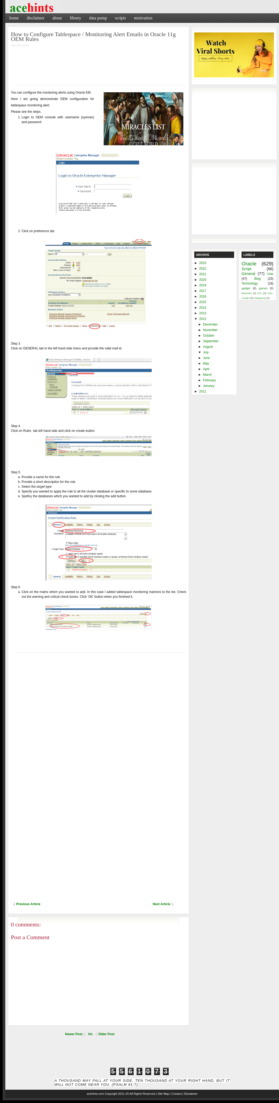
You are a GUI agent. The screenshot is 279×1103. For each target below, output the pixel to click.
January (208, 386)
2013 (202, 313)
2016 (202, 296)
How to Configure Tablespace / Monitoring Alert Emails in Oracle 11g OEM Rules (93, 36)
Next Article (161, 904)
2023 (202, 263)
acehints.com (95, 1093)
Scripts (120, 18)
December (210, 324)
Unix (270, 274)
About (57, 18)
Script (246, 269)
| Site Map (162, 1093)
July (206, 352)
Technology (250, 283)
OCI (259, 293)
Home (14, 18)
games (263, 288)
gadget (246, 288)
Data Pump (98, 18)
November (210, 330)
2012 (202, 319)
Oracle (249, 263)
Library (75, 18)
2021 (202, 274)
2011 (202, 391)
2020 (202, 280)
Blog (257, 279)
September (211, 341)
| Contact (175, 1093)
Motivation (143, 18)
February (209, 380)
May (206, 363)
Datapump (260, 297)
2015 (202, 302)
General (248, 273)
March (207, 375)
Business (247, 293)
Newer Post (73, 1034)
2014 (202, 308)
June (206, 358)
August (208, 347)
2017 (202, 291)
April (206, 369)
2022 (202, 268)
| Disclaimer (189, 1093)
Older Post (106, 1034)
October (208, 335)
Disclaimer (36, 18)
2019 (202, 285)
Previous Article (28, 904)
